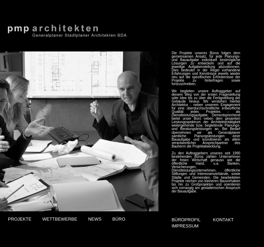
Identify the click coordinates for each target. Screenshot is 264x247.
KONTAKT (223, 219)
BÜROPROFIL (186, 219)
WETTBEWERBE (59, 219)
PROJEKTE (19, 219)
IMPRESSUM (185, 225)
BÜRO (118, 219)
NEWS (94, 219)
